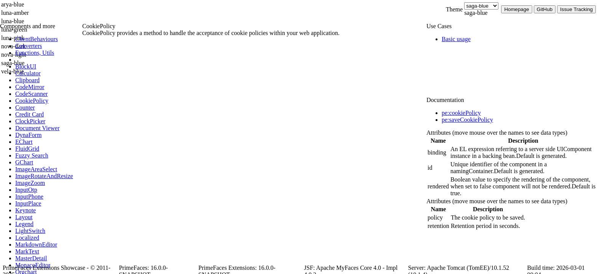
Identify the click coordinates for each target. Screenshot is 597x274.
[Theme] (481, 6)
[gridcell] (438, 152)
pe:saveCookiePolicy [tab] (467, 119)
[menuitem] (47, 39)
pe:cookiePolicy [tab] (461, 113)
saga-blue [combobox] (475, 13)
